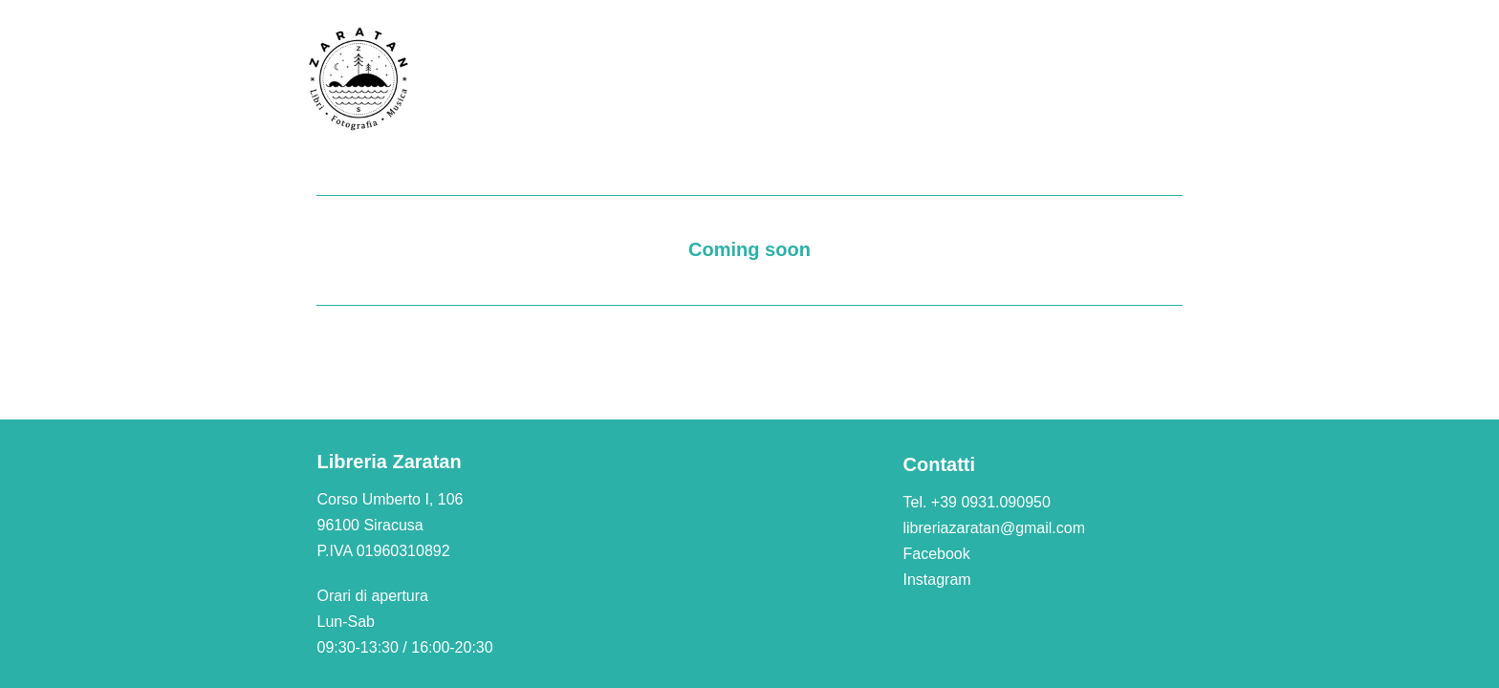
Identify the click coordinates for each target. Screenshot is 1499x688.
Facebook (936, 554)
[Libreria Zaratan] (359, 78)
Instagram (937, 579)
